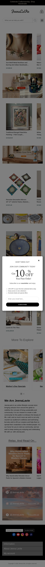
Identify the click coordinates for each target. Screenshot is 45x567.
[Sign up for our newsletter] (22, 299)
